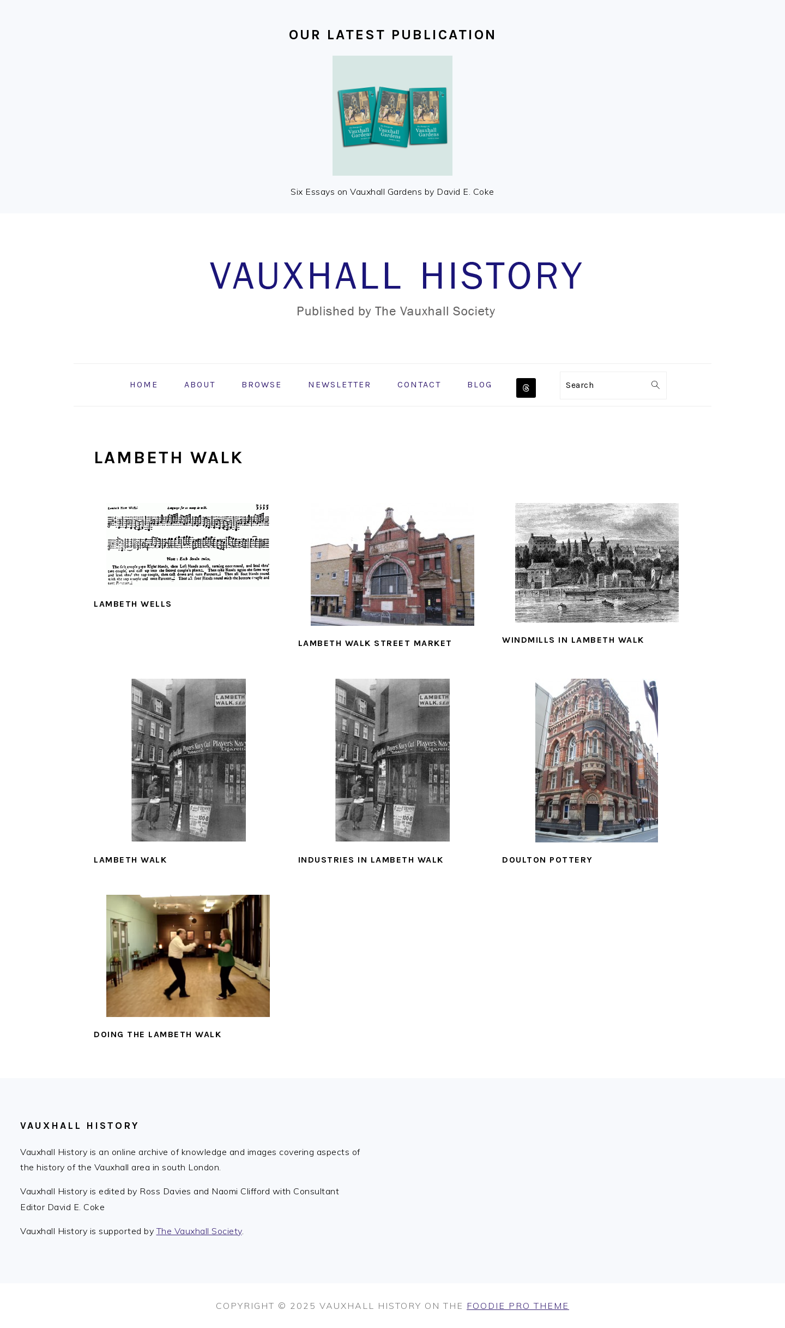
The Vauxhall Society (199, 1230)
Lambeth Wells (133, 604)
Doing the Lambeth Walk (157, 1034)
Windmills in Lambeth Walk (573, 640)
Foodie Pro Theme (518, 1305)
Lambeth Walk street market (375, 643)
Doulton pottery (547, 859)
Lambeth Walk (130, 859)
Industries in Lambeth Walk (371, 859)
